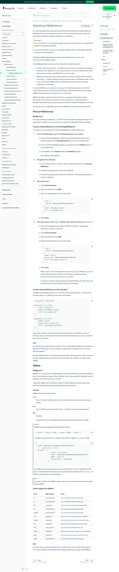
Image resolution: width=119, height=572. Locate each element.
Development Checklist (8, 127)
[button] (13, 34)
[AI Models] (13, 151)
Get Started (109, 8)
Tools (4, 199)
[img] (101, 29)
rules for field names (47, 385)
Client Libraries (7, 194)
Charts (4, 138)
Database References (15, 73)
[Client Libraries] (13, 46)
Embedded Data (11, 67)
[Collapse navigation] (26, 569)
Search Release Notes (8, 180)
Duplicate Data (11, 76)
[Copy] (92, 199)
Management (6, 190)
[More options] (92, 26)
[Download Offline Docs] (22, 569)
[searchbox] (61, 15)
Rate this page (104, 26)
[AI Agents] (13, 157)
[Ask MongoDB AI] (107, 15)
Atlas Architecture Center (10, 208)
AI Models (5, 203)
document (40, 33)
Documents (5, 40)
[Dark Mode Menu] (114, 15)
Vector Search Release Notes (10, 183)
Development (6, 26)
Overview (4, 37)
